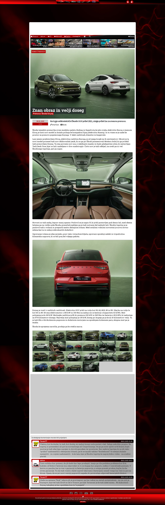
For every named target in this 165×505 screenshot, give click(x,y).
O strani (76, 36)
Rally (67, 36)
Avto (43, 36)
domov (34, 52)
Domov (34, 36)
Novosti (42, 52)
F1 (49, 36)
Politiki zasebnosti (99, 499)
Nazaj (131, 36)
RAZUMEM (83, 501)
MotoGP (58, 36)
